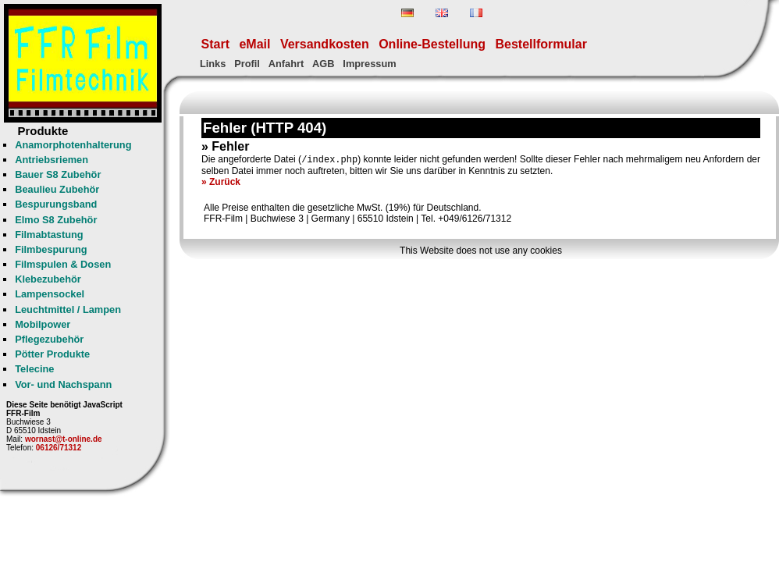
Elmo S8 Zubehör (56, 220)
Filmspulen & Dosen (63, 264)
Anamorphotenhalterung (73, 145)
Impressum (369, 63)
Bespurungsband (56, 204)
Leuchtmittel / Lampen (68, 309)
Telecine (34, 369)
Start (215, 44)
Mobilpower (42, 324)
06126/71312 (58, 447)
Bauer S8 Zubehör (58, 174)
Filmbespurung (51, 249)
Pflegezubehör (49, 339)
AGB (323, 63)
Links (213, 63)
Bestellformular (541, 44)
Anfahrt (286, 63)
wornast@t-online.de (63, 439)
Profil (247, 63)
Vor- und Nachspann (63, 384)
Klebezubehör (48, 279)
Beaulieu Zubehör (57, 189)
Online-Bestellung (432, 44)
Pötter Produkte (52, 354)
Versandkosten (324, 44)
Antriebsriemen (51, 159)
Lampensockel (49, 294)
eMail (254, 44)
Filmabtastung (49, 234)
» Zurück (220, 183)
